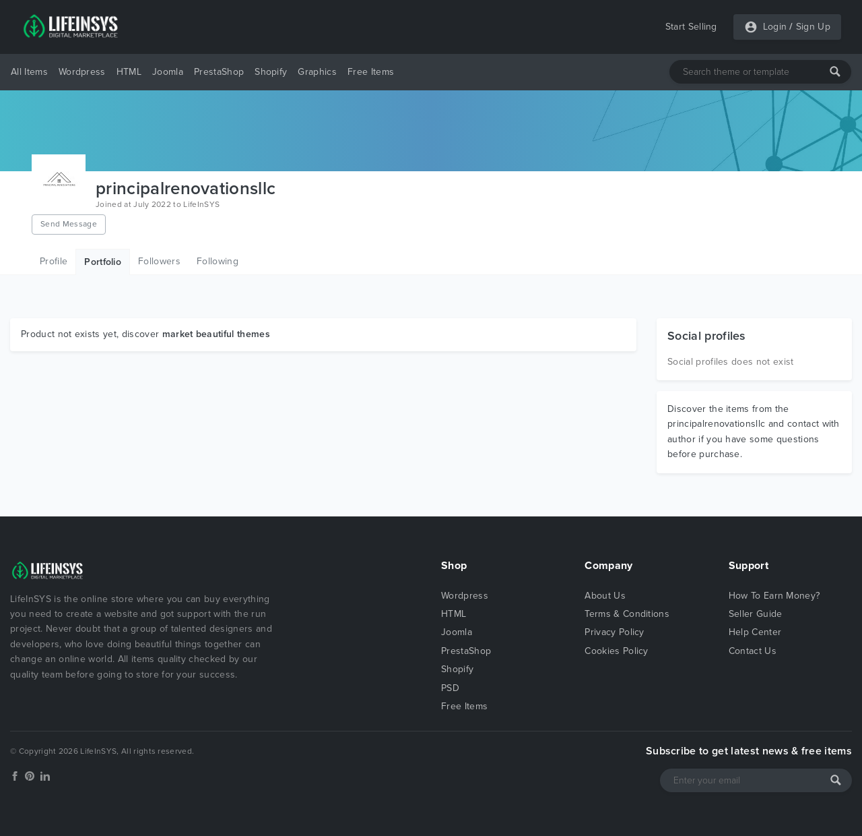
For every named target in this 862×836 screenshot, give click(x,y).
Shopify (271, 72)
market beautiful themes (216, 334)
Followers (159, 261)
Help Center (755, 632)
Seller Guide (756, 614)
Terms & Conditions (627, 614)
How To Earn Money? (774, 595)
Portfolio (102, 262)
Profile (53, 261)
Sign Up (813, 26)
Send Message (68, 224)
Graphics (317, 72)
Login (775, 26)
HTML (129, 72)
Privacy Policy (614, 632)
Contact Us (752, 651)
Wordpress (82, 72)
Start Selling (691, 26)
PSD (450, 688)
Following (217, 261)
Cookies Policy (616, 651)
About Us (605, 595)
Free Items (370, 72)
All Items (29, 72)
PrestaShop (219, 72)
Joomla (167, 72)
